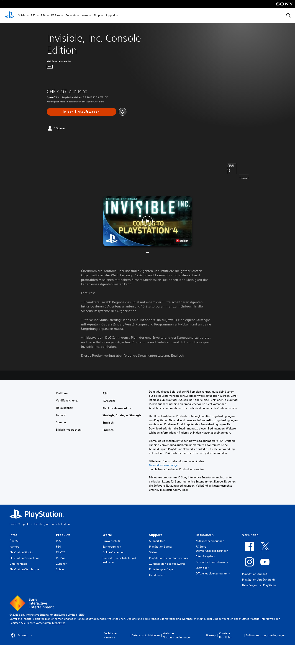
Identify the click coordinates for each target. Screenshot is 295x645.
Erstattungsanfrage (161, 569)
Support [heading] (155, 535)
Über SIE (15, 541)
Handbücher (156, 575)
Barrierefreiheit (112, 547)
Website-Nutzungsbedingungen (177, 635)
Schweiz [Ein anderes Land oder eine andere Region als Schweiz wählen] (21, 635)
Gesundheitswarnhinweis (212, 562)
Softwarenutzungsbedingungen (265, 635)
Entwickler (202, 568)
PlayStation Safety (160, 547)
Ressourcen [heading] (205, 535)
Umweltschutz (112, 541)
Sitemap (210, 635)
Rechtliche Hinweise (110, 635)
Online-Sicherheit (113, 552)
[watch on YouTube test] (182, 241)
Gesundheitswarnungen (164, 465)
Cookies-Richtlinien (225, 635)
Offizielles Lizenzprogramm (213, 573)
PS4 (43, 15)
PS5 (33, 15)
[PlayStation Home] (9, 15)
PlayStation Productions (24, 558)
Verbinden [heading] (250, 535)
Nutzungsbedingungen (210, 541)
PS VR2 (60, 552)
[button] (147, 221)
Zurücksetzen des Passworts (167, 564)
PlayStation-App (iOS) (255, 574)
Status (153, 552)
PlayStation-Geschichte (24, 569)
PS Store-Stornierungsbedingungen (212, 549)
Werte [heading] (107, 535)
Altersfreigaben (205, 556)
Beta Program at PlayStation (259, 585)
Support (110, 15)
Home (13, 524)
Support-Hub (157, 541)
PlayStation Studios (22, 552)
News (85, 15)
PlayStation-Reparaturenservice (169, 558)
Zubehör (71, 15)
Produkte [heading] (63, 535)
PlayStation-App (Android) (258, 580)
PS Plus (55, 15)
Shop (97, 15)
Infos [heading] (13, 535)
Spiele (21, 15)
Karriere (14, 547)
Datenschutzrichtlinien (146, 635)
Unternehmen (18, 564)
